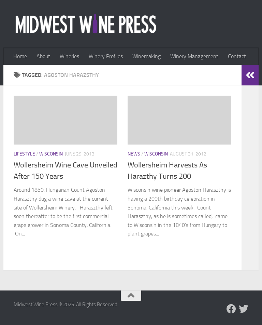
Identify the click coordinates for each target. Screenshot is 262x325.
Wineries (69, 56)
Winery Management (194, 56)
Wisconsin (51, 154)
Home (20, 56)
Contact (237, 56)
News (134, 154)
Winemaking (146, 56)
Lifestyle (24, 154)
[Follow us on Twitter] (243, 309)
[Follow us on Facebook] (231, 309)
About (43, 56)
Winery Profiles (106, 56)
